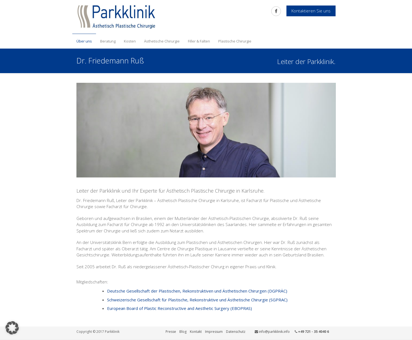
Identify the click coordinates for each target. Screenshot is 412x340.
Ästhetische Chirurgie (162, 41)
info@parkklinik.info (274, 331)
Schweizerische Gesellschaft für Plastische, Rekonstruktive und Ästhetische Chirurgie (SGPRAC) (197, 299)
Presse (171, 331)
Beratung (108, 41)
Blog (183, 331)
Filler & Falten (199, 41)
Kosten (130, 41)
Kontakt (196, 331)
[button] (12, 328)
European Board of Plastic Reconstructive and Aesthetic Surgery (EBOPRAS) (179, 308)
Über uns (84, 41)
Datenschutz (235, 331)
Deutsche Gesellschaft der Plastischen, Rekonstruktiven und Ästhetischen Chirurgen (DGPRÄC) (197, 291)
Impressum (214, 331)
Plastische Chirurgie (234, 41)
